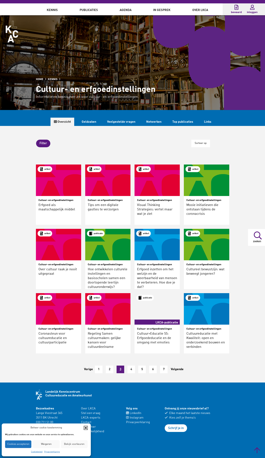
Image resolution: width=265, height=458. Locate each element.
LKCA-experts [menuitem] (90, 417)
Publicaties (89, 10)
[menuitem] (52, 9)
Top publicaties (182, 121)
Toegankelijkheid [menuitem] (92, 431)
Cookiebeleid (37, 452)
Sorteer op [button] (200, 143)
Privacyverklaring (52, 452)
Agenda (125, 10)
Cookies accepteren (18, 444)
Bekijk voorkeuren (74, 444)
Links (207, 121)
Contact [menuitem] (86, 422)
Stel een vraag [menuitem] (90, 413)
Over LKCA (200, 10)
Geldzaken (89, 121)
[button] (85, 428)
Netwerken (153, 121)
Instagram (135, 417)
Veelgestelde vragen (121, 121)
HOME (41, 79)
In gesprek (161, 10)
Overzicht (62, 121)
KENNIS (54, 79)
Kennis (52, 10)
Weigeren (46, 444)
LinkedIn (133, 413)
